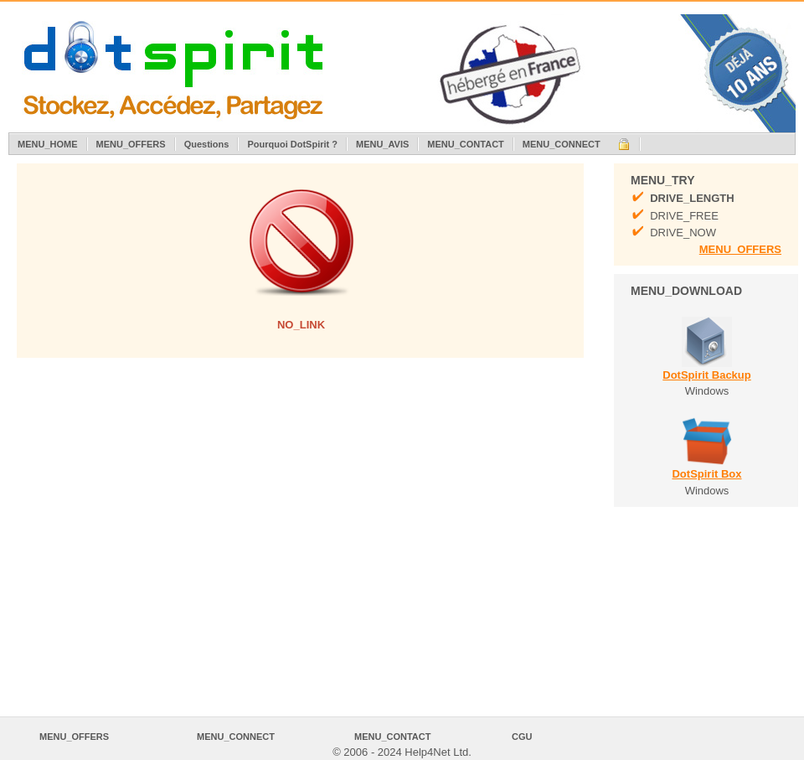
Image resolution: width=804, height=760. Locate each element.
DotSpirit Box (706, 474)
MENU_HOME (48, 144)
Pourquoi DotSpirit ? (292, 144)
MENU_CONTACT (465, 144)
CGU (522, 737)
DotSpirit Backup (706, 375)
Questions (206, 144)
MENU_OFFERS (131, 144)
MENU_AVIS (382, 144)
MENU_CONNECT (561, 144)
